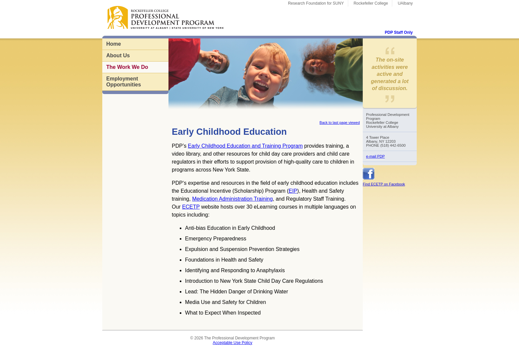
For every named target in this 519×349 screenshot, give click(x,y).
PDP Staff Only (399, 32)
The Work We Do (127, 67)
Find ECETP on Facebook (384, 184)
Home (113, 44)
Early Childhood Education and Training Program (245, 146)
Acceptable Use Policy (232, 342)
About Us (118, 55)
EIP (293, 191)
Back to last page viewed (339, 123)
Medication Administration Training (232, 199)
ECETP (191, 207)
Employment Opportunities (123, 81)
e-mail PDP (375, 156)
